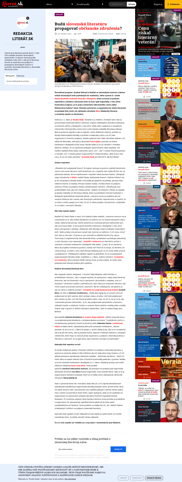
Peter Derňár (143, 407)
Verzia (140, 364)
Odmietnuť (137, 479)
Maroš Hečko (143, 342)
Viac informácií (70, 480)
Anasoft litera (144, 15)
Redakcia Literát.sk (22, 36)
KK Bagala (142, 212)
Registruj (158, 4)
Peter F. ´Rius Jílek (145, 105)
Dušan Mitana (144, 320)
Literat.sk (23, 2)
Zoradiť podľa (83, 4)
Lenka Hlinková (144, 299)
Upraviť (123, 479)
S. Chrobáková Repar (146, 126)
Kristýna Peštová (145, 234)
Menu (49, 4)
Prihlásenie (175, 4)
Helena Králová (144, 256)
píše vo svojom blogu (109, 308)
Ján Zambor (142, 191)
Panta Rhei (142, 61)
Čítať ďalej (176, 54)
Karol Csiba (142, 385)
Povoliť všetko (154, 479)
